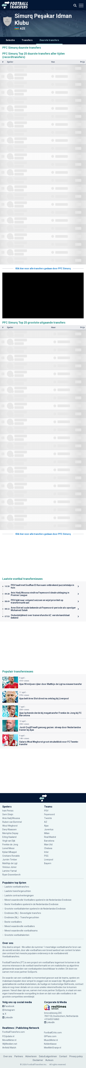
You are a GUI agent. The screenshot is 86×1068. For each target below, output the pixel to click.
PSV (46, 810)
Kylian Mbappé (9, 852)
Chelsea (48, 848)
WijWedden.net (9, 1044)
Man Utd (48, 844)
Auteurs (49, 1060)
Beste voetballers (13, 922)
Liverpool (48, 859)
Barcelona (49, 841)
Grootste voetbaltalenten (17, 935)
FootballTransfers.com (13, 1032)
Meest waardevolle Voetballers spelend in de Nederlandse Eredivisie (38, 900)
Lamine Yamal (9, 871)
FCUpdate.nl (8, 1036)
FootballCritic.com (53, 1032)
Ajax (46, 825)
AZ (45, 822)
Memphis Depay (10, 833)
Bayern (47, 863)
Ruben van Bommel (12, 822)
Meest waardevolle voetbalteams (21, 930)
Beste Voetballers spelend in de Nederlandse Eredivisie (31, 904)
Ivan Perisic (7, 810)
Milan (47, 833)
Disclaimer (38, 1060)
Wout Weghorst (10, 825)
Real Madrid (50, 837)
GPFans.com (50, 1036)
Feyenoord (49, 814)
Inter (46, 852)
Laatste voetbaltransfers (17, 886)
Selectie (10, 40)
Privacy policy (76, 1056)
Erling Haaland (9, 837)
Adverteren (31, 1056)
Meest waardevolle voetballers (20, 926)
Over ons (7, 1056)
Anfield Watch (9, 1047)
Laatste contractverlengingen (19, 895)
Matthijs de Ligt (9, 863)
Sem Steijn (8, 814)
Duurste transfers (49, 40)
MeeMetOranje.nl (52, 1047)
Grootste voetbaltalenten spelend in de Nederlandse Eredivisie (35, 908)
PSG (46, 856)
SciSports (32, 972)
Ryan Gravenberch (11, 874)
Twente (48, 818)
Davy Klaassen (9, 829)
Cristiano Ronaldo (11, 856)
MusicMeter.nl (51, 1040)
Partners (18, 1056)
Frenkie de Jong (10, 844)
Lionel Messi (8, 848)
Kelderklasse (50, 1044)
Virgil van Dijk (8, 841)
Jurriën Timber (9, 859)
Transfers (27, 40)
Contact (63, 1056)
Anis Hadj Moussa (11, 818)
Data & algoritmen (48, 1056)
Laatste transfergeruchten (18, 891)
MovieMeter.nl (9, 1040)
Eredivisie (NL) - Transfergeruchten (22, 917)
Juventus (48, 829)
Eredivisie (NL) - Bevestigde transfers (23, 913)
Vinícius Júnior (9, 867)
